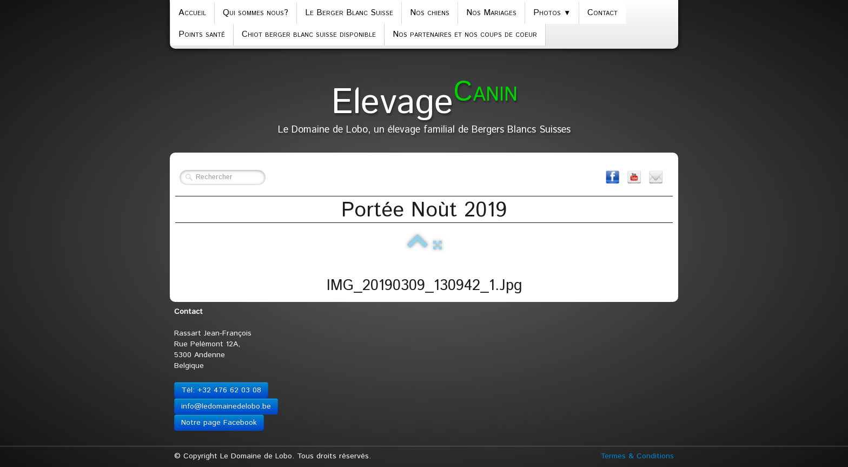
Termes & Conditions (637, 456)
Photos (552, 12)
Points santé (201, 34)
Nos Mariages (491, 12)
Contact (602, 12)
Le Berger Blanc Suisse (349, 12)
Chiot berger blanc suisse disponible (309, 34)
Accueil (192, 12)
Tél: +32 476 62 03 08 (221, 390)
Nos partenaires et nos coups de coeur (465, 34)
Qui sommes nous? (255, 12)
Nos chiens (429, 12)
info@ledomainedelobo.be (226, 406)
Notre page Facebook (219, 422)
